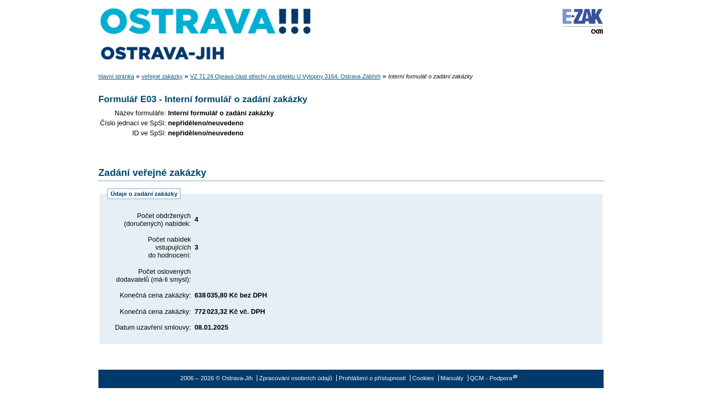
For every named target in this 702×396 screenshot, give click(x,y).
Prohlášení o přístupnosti (372, 378)
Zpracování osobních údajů (296, 378)
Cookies (423, 378)
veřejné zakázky (162, 76)
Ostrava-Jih (206, 34)
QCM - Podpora (491, 378)
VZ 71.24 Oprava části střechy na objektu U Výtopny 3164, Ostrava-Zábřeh (285, 76)
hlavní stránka (116, 76)
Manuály (452, 378)
